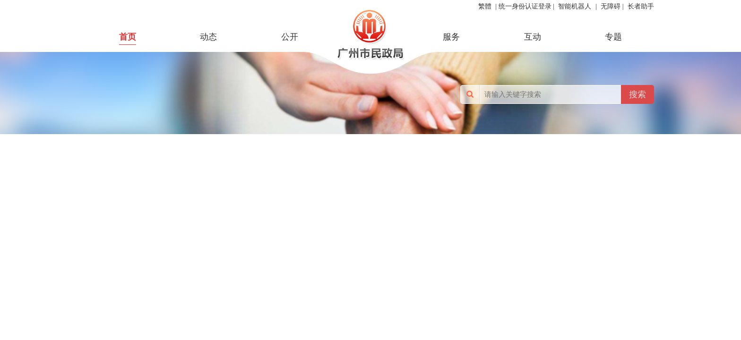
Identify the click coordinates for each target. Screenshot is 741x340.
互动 (532, 37)
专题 (613, 37)
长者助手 (641, 6)
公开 (289, 37)
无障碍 (610, 6)
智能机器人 (574, 6)
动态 (208, 37)
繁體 (484, 6)
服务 (451, 37)
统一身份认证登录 (525, 6)
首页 (127, 37)
